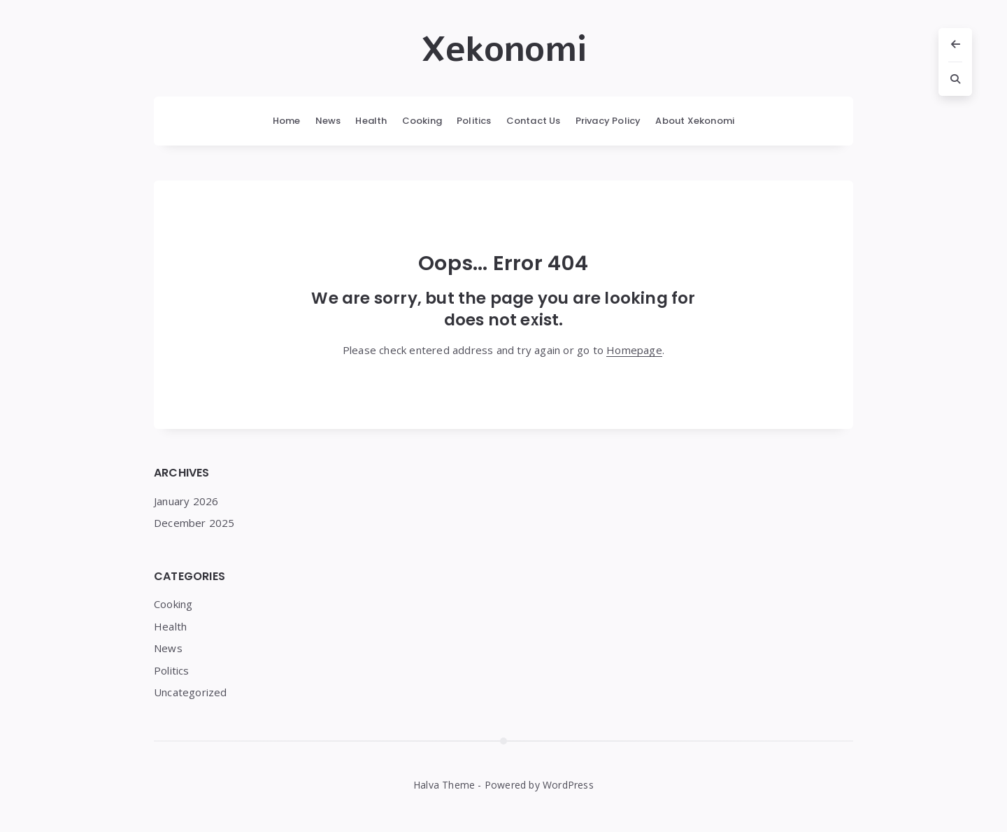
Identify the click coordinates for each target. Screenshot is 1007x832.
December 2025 (194, 523)
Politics (474, 120)
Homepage (634, 350)
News (328, 120)
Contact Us (533, 120)
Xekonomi (504, 49)
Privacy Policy (608, 120)
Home (287, 120)
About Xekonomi (694, 120)
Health (371, 120)
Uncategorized (190, 692)
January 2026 (186, 501)
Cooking (422, 120)
